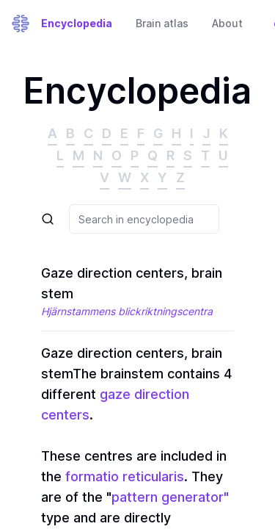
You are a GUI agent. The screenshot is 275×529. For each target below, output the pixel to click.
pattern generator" (170, 497)
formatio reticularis (124, 476)
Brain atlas (162, 23)
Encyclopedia (76, 23)
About (227, 23)
